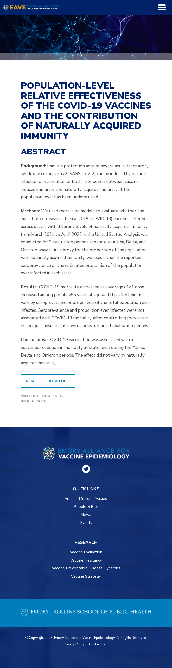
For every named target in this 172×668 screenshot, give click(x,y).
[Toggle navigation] (162, 7)
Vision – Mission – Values (86, 498)
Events (86, 522)
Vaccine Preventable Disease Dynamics (86, 568)
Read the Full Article (48, 381)
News (41, 401)
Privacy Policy (74, 644)
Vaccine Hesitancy (86, 560)
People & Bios (86, 506)
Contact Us (97, 644)
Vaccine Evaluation (86, 552)
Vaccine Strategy (86, 576)
